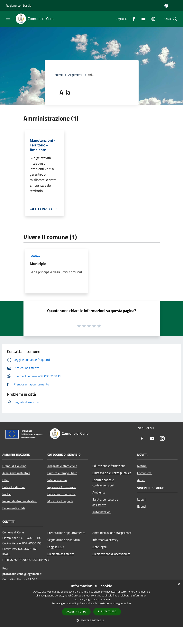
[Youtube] (142, 18)
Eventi (141, 506)
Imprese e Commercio (61, 487)
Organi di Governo (14, 466)
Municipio (38, 264)
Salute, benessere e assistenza (105, 502)
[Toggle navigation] (7, 18)
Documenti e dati (13, 508)
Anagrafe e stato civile (62, 466)
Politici (6, 494)
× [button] (178, 584)
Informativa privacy (105, 539)
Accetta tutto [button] (76, 611)
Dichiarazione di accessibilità (111, 553)
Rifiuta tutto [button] (107, 611)
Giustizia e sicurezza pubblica (111, 472)
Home (59, 74)
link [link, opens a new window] (129, 603)
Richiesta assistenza (60, 553)
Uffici (5, 480)
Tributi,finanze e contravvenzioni (103, 482)
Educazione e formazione (108, 465)
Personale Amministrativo (19, 501)
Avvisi (141, 480)
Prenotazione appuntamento (66, 532)
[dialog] (91, 603)
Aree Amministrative (16, 473)
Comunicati (144, 473)
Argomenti (75, 74)
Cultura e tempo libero (62, 473)
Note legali (99, 546)
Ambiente (98, 492)
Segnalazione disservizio (63, 539)
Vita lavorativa (57, 480)
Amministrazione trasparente (112, 532)
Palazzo (35, 256)
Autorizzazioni (101, 512)
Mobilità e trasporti (60, 501)
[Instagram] (152, 18)
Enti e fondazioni (13, 487)
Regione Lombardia (18, 5)
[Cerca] (174, 18)
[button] (91, 620)
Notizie (142, 466)
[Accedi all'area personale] (166, 5)
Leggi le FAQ (55, 546)
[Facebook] (132, 18)
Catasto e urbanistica (61, 494)
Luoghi (141, 499)
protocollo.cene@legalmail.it (21, 573)
